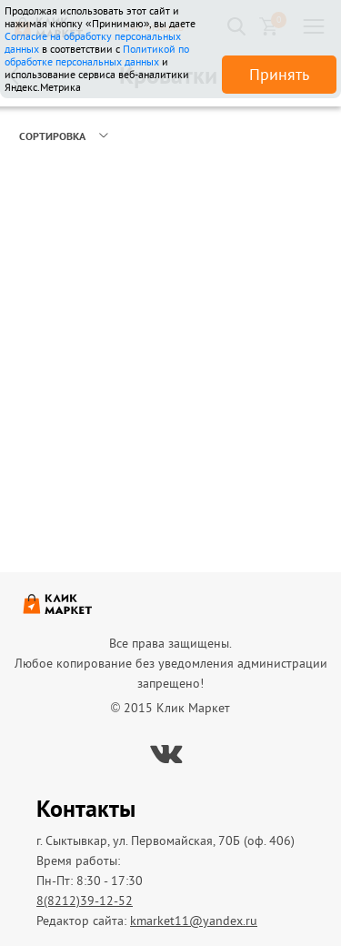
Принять (279, 74)
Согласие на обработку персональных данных (93, 42)
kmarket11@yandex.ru (193, 920)
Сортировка (52, 136)
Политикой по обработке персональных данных (97, 55)
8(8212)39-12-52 (84, 900)
